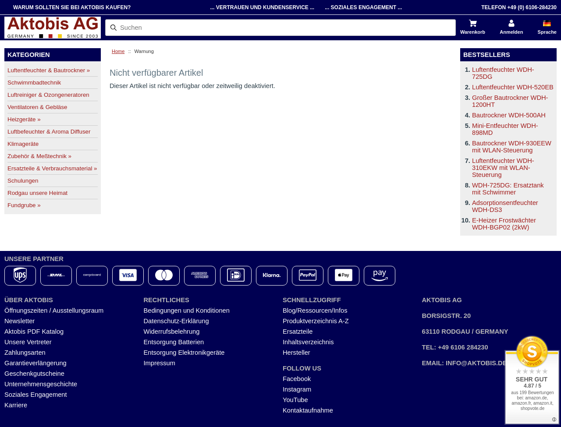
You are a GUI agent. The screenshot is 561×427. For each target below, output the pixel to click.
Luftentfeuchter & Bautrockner (48, 70)
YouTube (295, 399)
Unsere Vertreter (28, 342)
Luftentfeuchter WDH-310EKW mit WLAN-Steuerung (503, 167)
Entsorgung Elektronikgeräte (184, 352)
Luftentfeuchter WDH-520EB (513, 87)
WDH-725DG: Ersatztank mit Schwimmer (508, 189)
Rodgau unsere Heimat (37, 193)
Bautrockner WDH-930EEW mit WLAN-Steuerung (511, 147)
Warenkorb (472, 32)
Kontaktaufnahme (308, 410)
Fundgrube (24, 205)
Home (118, 51)
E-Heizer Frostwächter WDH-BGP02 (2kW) (504, 224)
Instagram (297, 389)
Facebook (297, 378)
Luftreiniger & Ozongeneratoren (48, 95)
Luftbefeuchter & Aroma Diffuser (48, 131)
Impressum (159, 363)
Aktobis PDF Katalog (34, 331)
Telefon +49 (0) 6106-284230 (519, 7)
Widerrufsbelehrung (172, 331)
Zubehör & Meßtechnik (39, 156)
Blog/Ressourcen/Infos (315, 310)
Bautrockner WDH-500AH (509, 115)
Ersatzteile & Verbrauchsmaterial (52, 168)
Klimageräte (23, 144)
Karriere (15, 405)
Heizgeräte (24, 119)
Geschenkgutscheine (34, 373)
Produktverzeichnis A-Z (316, 321)
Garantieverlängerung (35, 363)
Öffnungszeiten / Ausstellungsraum (53, 310)
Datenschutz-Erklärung (176, 321)
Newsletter (19, 321)
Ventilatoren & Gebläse (37, 107)
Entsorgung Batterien (174, 342)
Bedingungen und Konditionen (187, 310)
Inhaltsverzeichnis (308, 342)
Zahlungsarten (25, 352)
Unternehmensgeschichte (40, 384)
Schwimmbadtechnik (34, 82)
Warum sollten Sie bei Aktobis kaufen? (72, 7)
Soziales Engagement (35, 394)
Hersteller (296, 352)
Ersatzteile (297, 331)
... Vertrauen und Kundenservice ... (262, 7)
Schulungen (22, 180)
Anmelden (511, 32)
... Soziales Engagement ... (363, 7)
